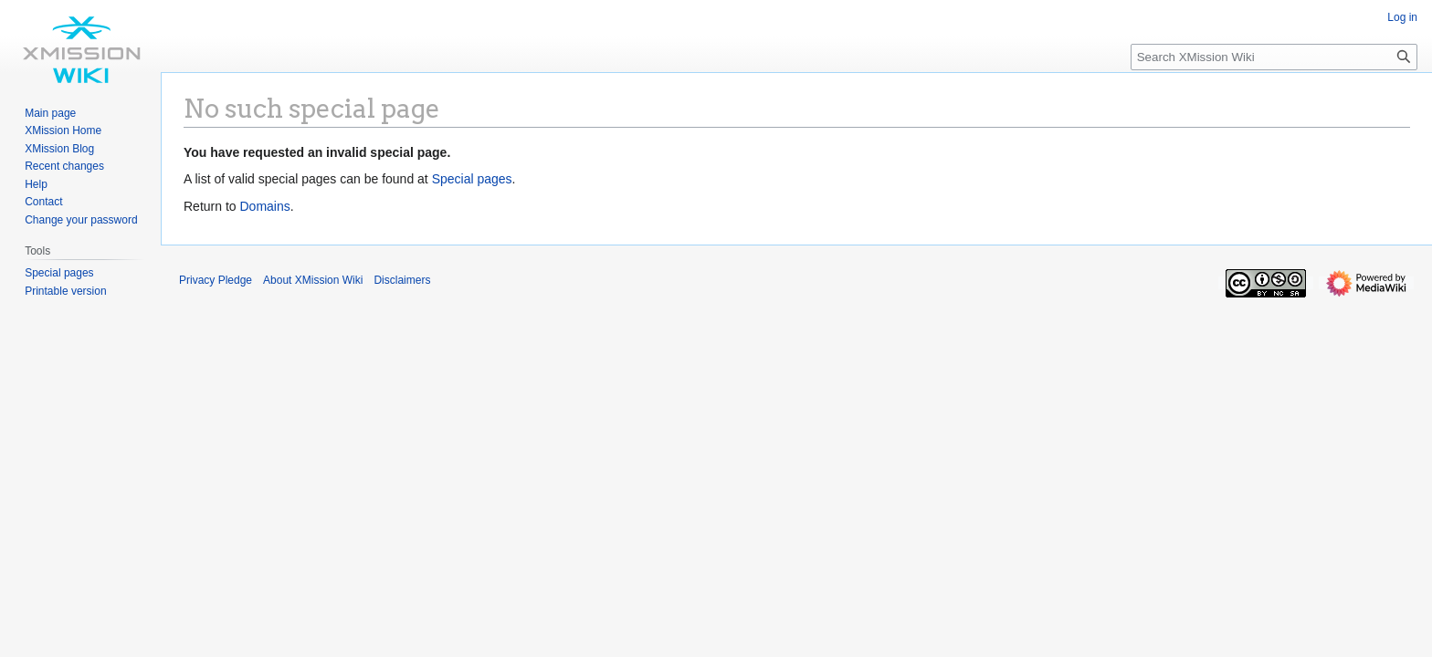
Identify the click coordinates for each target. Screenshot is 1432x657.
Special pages (472, 179)
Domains (264, 206)
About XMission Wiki (313, 280)
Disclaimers (402, 280)
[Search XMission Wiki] (1274, 57)
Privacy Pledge (215, 280)
